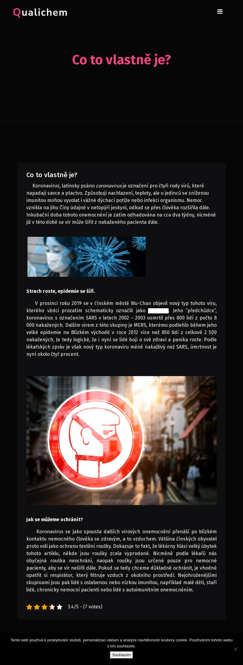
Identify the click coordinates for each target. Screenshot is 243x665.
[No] (235, 649)
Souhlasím (121, 655)
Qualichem (40, 12)
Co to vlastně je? (51, 175)
